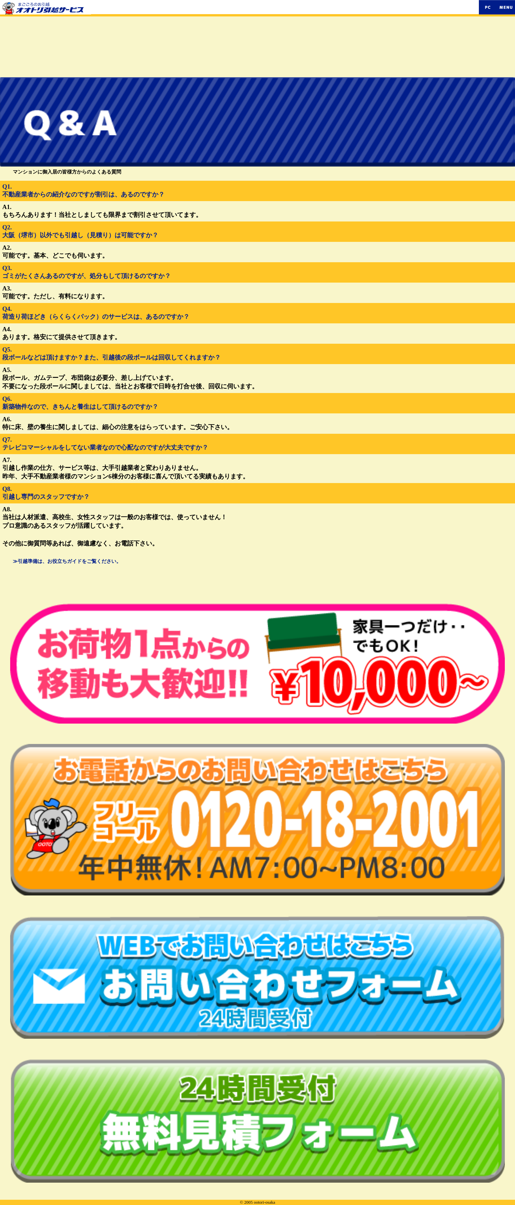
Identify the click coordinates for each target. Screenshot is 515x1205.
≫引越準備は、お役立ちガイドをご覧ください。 (67, 561)
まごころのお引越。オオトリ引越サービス (167, 6)
